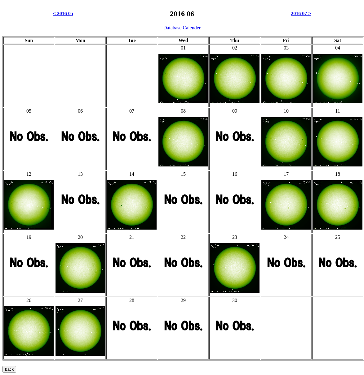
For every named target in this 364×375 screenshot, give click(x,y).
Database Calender (182, 27)
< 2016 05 (63, 13)
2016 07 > (301, 13)
